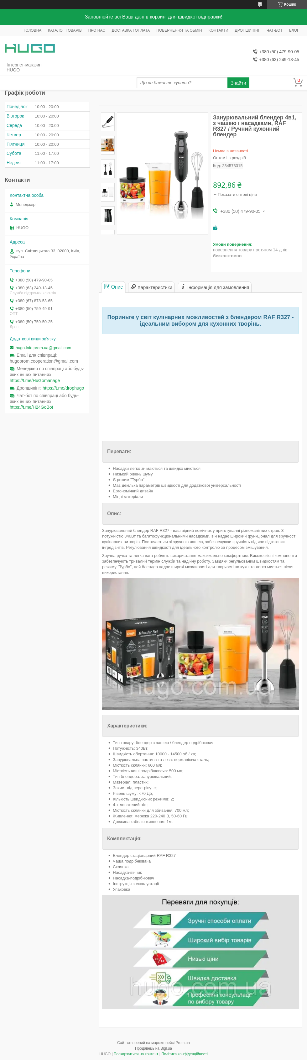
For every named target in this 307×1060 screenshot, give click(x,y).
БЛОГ (294, 30)
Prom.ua (183, 1043)
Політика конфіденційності (184, 1054)
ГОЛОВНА (32, 30)
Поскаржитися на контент (136, 1054)
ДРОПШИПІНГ (247, 30)
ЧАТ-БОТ (275, 30)
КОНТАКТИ (218, 30)
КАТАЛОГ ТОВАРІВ (64, 30)
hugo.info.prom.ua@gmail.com (43, 347)
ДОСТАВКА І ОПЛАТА (131, 30)
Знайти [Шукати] (238, 83)
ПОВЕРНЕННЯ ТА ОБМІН (179, 30)
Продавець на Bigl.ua (153, 1048)
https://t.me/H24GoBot (31, 407)
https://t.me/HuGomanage (35, 380)
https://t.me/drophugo (63, 388)
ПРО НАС (96, 30)
